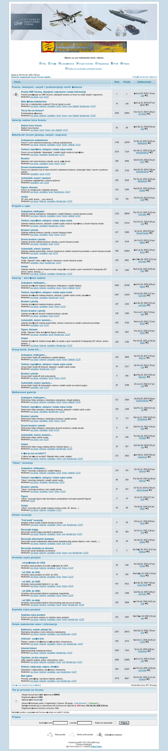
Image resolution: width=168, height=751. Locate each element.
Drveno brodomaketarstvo (34, 167)
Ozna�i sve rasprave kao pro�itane (26, 685)
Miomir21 (142, 377)
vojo (142, 224)
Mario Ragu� (142, 490)
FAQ (42, 64)
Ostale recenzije (21, 515)
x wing (142, 642)
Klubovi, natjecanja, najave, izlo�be (40, 667)
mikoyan (142, 471)
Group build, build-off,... (27, 349)
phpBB (78, 742)
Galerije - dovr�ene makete (29, 278)
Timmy (64, 106)
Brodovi (25, 158)
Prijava (124, 64)
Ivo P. (142, 162)
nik (142, 410)
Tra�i (52, 64)
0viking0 (42, 106)
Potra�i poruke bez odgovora (144, 77)
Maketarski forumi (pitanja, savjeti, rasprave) (39, 135)
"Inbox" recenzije (22, 463)
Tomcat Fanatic (142, 233)
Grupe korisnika (84, 64)
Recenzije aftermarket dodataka (37, 539)
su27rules (142, 214)
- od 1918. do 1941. (31, 572)
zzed (142, 499)
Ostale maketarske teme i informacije (34, 624)
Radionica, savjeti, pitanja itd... (37, 629)
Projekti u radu (21, 206)
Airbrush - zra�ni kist (32, 638)
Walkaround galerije (24, 392)
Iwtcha (142, 287)
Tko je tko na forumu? (32, 110)
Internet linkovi (29, 648)
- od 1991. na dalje (30, 600)
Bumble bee (84, 106)
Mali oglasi (26, 676)
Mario (142, 509)
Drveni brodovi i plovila (33, 239)
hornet (142, 566)
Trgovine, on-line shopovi (34, 657)
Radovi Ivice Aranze (31, 125)
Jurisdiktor (51, 106)
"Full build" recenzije (32, 520)
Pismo (142, 576)
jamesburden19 (142, 153)
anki (142, 429)
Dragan (142, 190)
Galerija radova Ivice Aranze (29, 120)
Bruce (142, 252)
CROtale (142, 438)
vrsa (142, 367)
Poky (142, 271)
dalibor (142, 242)
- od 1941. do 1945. (31, 581)
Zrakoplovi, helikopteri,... (34, 283)
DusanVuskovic (142, 401)
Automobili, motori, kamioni (35, 249)
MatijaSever (142, 143)
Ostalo (24, 197)
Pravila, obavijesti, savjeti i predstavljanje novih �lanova (47, 87)
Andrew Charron (96, 747)
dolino (142, 333)
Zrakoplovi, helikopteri (32, 211)
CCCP (46, 97)
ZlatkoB (75, 106)
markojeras (142, 457)
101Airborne (142, 419)
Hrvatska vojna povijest (26, 557)
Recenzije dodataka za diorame (37, 548)
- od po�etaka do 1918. (33, 563)
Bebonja (142, 552)
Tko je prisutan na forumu (28, 690)
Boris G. (142, 358)
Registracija (102, 64)
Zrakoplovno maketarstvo (34, 140)
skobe (142, 343)
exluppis (142, 679)
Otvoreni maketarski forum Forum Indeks (31, 77)
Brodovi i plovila (29, 230)
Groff (142, 200)
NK (41, 700)
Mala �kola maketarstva (33, 101)
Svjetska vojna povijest (26, 609)
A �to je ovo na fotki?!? (33, 453)
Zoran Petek (142, 585)
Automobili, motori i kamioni (36, 178)
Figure (24, 496)
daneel (142, 542)
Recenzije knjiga (29, 529)
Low (41, 97)
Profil (114, 64)
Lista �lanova (66, 64)
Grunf (58, 106)
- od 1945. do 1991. (31, 591)
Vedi (142, 604)
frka (142, 129)
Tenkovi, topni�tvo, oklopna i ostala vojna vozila (46, 149)
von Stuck (34, 97)
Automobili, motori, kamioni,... (37, 320)
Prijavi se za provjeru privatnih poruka (83, 69)
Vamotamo (142, 651)
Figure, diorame (29, 187)
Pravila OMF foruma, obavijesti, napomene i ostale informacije (53, 92)
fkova (142, 523)
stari (142, 314)
